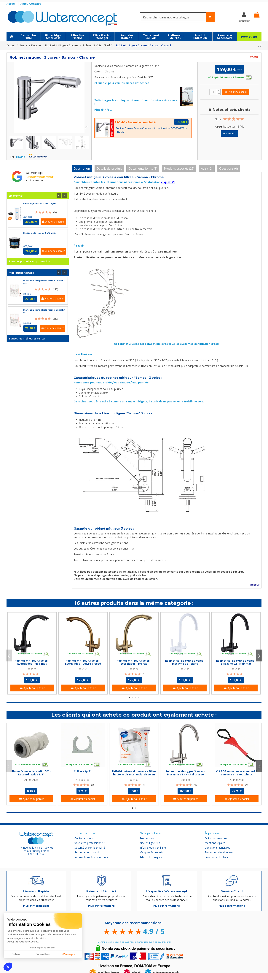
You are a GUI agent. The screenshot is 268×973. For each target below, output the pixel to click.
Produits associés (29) (179, 168)
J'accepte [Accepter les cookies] (69, 954)
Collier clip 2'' (82, 771)
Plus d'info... (103, 109)
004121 (32, 669)
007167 (134, 780)
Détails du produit (109, 168)
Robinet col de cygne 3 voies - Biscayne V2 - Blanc (185, 662)
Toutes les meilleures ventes (27, 338)
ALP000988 (237, 780)
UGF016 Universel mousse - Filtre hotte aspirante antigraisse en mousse (134, 774)
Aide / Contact (30, 3)
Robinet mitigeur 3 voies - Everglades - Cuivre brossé (83, 662)
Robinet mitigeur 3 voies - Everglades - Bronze (134, 662)
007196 (236, 669)
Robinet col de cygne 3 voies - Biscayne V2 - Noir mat (236, 662)
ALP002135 (31, 780)
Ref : (12, 157)
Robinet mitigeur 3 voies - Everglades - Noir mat (32, 662)
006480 (185, 780)
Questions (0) (228, 168)
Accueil (12, 3)
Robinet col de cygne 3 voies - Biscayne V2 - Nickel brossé (185, 772)
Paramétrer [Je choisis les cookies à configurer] (43, 954)
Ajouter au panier (235, 91)
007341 (185, 669)
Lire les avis (229, 133)
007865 (83, 669)
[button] (7, 966)
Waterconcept (34, 172)
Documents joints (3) (142, 168)
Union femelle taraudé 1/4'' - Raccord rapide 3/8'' (31, 772)
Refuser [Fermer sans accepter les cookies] (17, 954)
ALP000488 (83, 780)
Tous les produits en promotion (29, 261)
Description (82, 168)
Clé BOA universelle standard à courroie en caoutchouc (236, 772)
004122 (134, 669)
